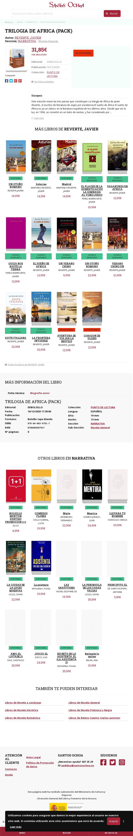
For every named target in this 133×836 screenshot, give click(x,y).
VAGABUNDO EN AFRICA (117, 188)
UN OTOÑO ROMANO (16, 186)
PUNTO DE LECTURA (103, 407)
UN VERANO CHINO (66, 265)
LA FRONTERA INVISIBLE (41, 339)
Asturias (41, 184)
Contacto (11, 769)
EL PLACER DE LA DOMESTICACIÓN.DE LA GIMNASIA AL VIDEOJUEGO (94, 191)
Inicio (9, 22)
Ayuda (9, 774)
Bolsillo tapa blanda (40, 419)
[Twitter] (113, 762)
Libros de (23, 702)
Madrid (66, 184)
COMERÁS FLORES (41, 515)
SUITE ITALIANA (15, 338)
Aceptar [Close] (113, 821)
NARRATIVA (27, 41)
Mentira (92, 513)
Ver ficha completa (42, 81)
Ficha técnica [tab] (16, 393)
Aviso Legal (33, 757)
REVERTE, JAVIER (28, 38)
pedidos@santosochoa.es (77, 765)
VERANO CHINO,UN (117, 265)
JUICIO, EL (41, 653)
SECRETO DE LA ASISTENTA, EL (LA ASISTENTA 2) (66, 658)
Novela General (48, 41)
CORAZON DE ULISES (92, 337)
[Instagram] (122, 762)
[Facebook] (103, 762)
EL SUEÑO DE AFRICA (41, 265)
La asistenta (41, 584)
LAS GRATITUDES (66, 586)
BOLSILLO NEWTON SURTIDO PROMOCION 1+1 (15, 518)
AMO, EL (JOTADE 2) (16, 655)
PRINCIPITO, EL (117, 584)
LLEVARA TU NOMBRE (117, 515)
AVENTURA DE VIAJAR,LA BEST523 (66, 338)
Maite (66, 513)
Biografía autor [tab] (40, 393)
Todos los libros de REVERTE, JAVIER (24, 364)
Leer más (15, 826)
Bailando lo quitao (92, 655)
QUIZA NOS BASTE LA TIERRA (15, 266)
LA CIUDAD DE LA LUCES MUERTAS (16, 587)
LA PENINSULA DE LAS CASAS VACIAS (92, 587)
